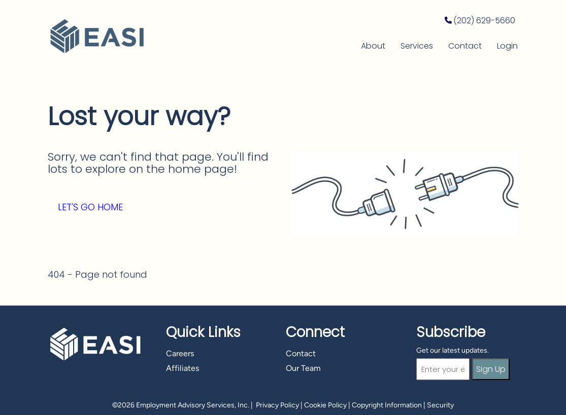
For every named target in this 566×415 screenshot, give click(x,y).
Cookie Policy (325, 405)
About (373, 46)
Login (507, 46)
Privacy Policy (277, 405)
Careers (180, 353)
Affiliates (182, 368)
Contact (465, 46)
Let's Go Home (90, 207)
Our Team (303, 368)
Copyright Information (387, 405)
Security (440, 405)
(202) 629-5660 (484, 20)
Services (417, 46)
